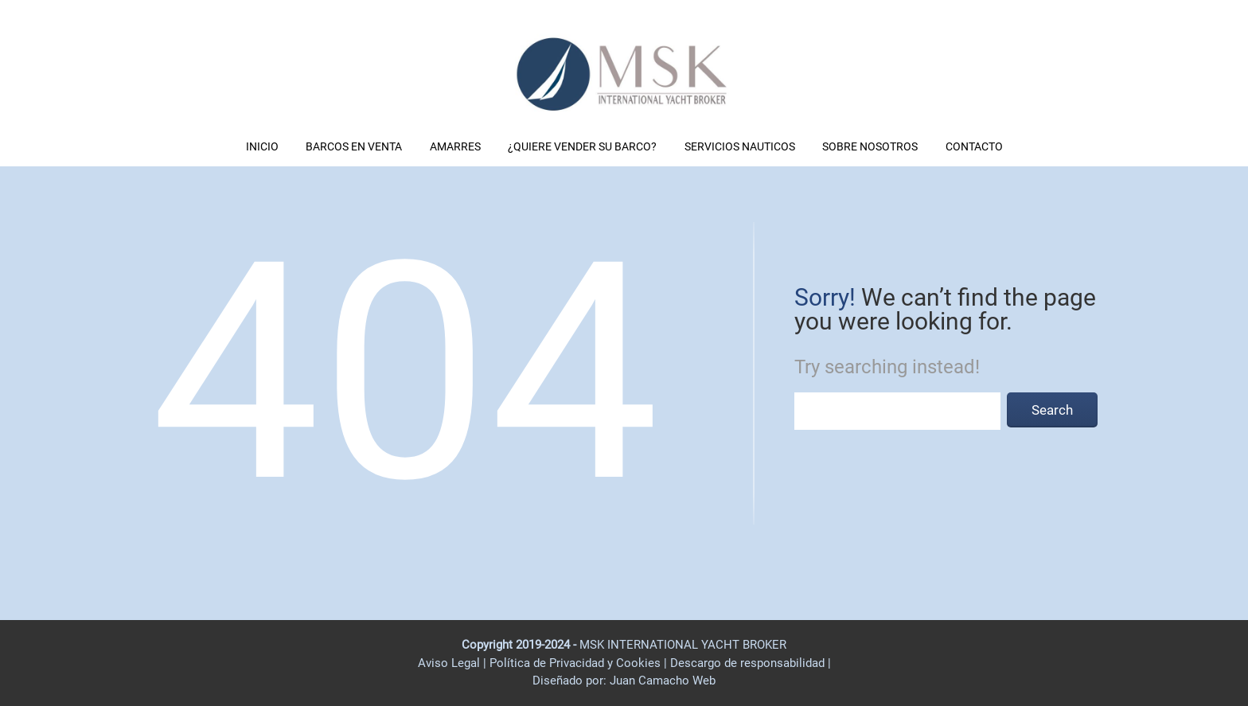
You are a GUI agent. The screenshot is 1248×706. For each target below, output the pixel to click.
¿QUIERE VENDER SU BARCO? (582, 146)
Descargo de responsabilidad (749, 663)
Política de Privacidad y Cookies (576, 663)
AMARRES (455, 146)
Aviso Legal (449, 663)
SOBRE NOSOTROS (870, 146)
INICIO (262, 146)
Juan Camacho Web (661, 680)
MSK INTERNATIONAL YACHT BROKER (682, 645)
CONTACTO (974, 146)
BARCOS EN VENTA (354, 146)
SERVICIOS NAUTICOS (739, 146)
